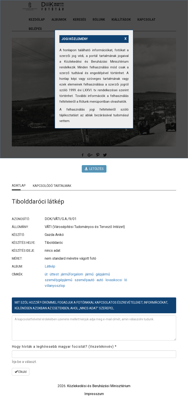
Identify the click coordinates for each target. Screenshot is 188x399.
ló (125, 280)
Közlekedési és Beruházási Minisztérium (98, 386)
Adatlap (19, 185)
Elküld (21, 371)
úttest (54, 274)
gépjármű (103, 274)
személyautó (84, 280)
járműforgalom (72, 274)
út (46, 274)
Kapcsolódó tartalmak (52, 186)
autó (100, 280)
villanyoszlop (55, 286)
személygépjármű (58, 280)
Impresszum (94, 394)
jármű (89, 274)
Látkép (50, 266)
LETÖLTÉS (94, 169)
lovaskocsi (113, 280)
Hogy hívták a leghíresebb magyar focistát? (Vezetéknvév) (64, 346)
